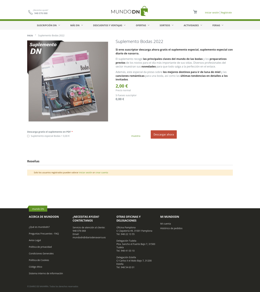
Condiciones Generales (41, 253)
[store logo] (130, 10)
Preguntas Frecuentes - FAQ (44, 233)
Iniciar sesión (212, 12)
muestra (135, 135)
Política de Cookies (39, 260)
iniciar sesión (85, 172)
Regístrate (226, 12)
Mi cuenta (165, 223)
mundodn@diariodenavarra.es (89, 237)
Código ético (35, 266)
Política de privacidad (40, 246)
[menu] (130, 25)
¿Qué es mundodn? (39, 226)
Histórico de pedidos (171, 228)
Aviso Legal (35, 240)
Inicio (30, 35)
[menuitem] (48, 25)
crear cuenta (102, 172)
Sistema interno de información (46, 273)
